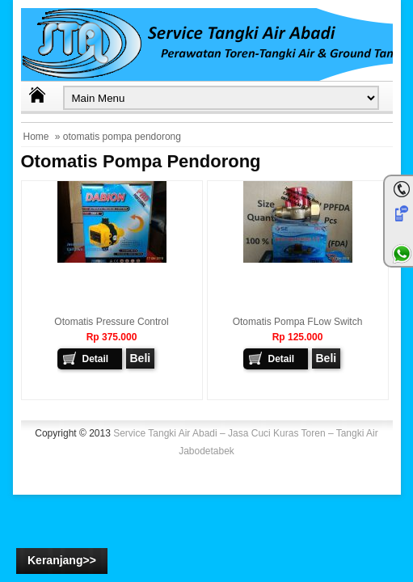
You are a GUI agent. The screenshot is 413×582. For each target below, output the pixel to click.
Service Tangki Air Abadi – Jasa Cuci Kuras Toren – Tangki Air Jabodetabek (245, 442)
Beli (140, 358)
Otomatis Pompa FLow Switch (298, 321)
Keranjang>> (61, 560)
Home (36, 136)
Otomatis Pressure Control (111, 321)
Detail (95, 359)
